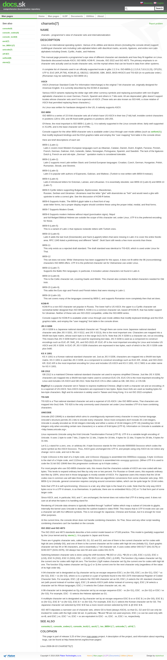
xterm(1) (6, 62)
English (159, 3)
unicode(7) (7, 50)
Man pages (7, 16)
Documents (77, 16)
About (100, 16)
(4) (46, 626)
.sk (14, 4)
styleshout (159, 656)
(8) (156, 131)
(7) (95, 626)
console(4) (7, 28)
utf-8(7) (6, 54)
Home (42, 16)
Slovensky (146, 3)
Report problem (156, 23)
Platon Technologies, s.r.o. (70, 656)
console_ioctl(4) (10, 37)
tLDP (65, 16)
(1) (72, 535)
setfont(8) (7, 58)
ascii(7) (6, 41)
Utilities (90, 16)
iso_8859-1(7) (9, 45)
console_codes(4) (11, 33)
